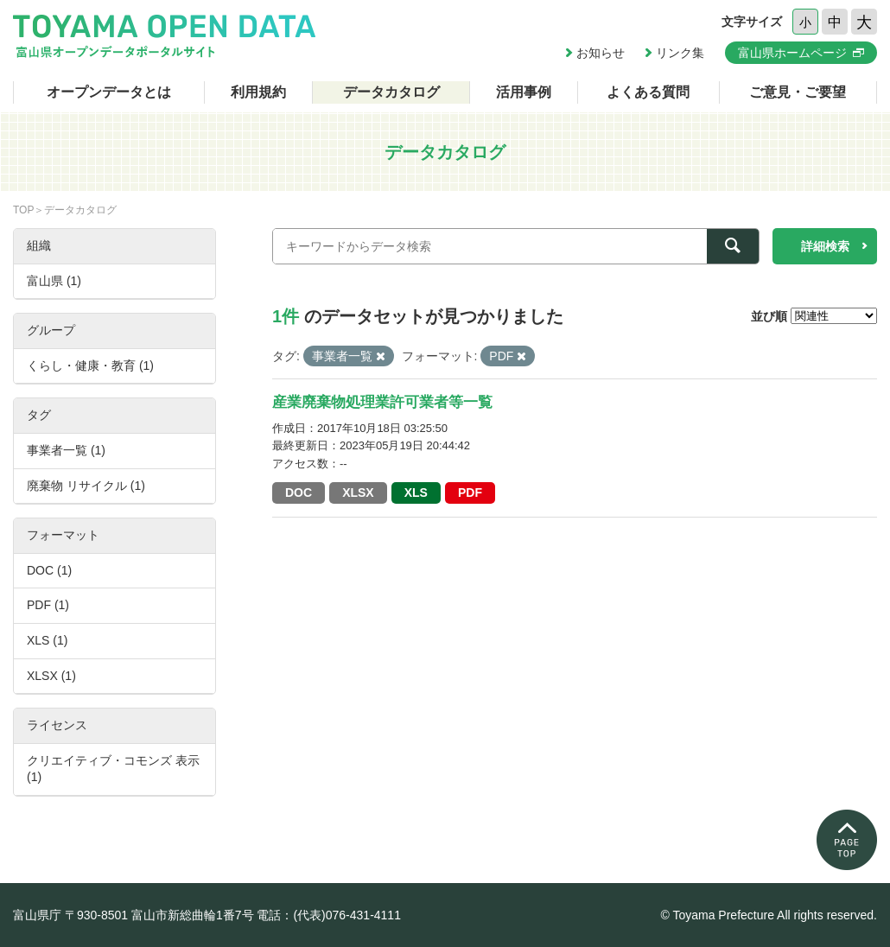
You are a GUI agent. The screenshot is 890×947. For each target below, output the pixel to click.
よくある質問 (648, 92)
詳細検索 (825, 246)
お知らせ (600, 53)
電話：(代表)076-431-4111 (329, 915)
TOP (23, 210)
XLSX (358, 492)
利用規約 (258, 92)
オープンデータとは (109, 92)
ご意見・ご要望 (797, 92)
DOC (298, 492)
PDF (470, 492)
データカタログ (391, 92)
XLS (416, 492)
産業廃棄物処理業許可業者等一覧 (382, 402)
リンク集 (680, 53)
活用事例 (523, 92)
